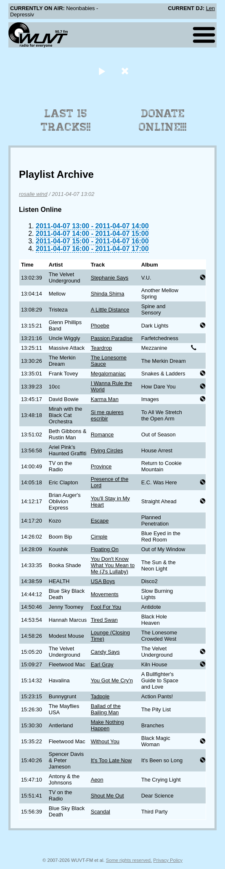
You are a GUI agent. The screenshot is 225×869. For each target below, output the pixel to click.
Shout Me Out (107, 795)
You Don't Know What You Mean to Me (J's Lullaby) (113, 565)
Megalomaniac (108, 373)
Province (101, 466)
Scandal (100, 811)
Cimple (99, 537)
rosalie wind (33, 194)
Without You (105, 741)
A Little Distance (110, 309)
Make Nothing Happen (107, 725)
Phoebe (100, 325)
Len (210, 8)
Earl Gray (102, 664)
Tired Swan (104, 620)
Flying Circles (107, 450)
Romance (102, 434)
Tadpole (100, 696)
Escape (100, 521)
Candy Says (105, 652)
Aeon (97, 780)
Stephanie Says (110, 278)
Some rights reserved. (129, 860)
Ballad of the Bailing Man (106, 709)
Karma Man (105, 399)
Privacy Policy (168, 860)
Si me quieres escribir (107, 415)
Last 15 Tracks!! (66, 120)
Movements (105, 594)
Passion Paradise (112, 338)
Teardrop (101, 348)
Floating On (105, 549)
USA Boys (103, 581)
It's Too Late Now (111, 760)
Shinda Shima (107, 294)
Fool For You (106, 607)
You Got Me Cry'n (112, 680)
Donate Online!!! (163, 120)
